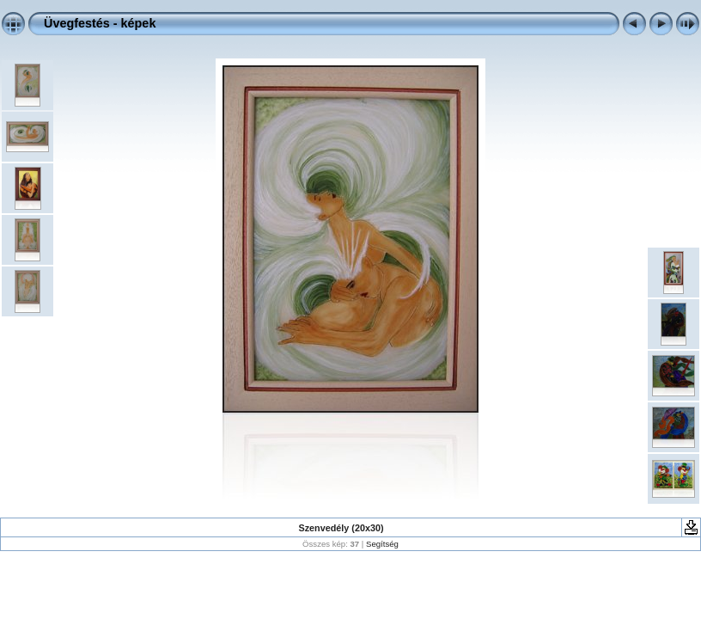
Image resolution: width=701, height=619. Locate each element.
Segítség (382, 544)
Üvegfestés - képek (99, 23)
